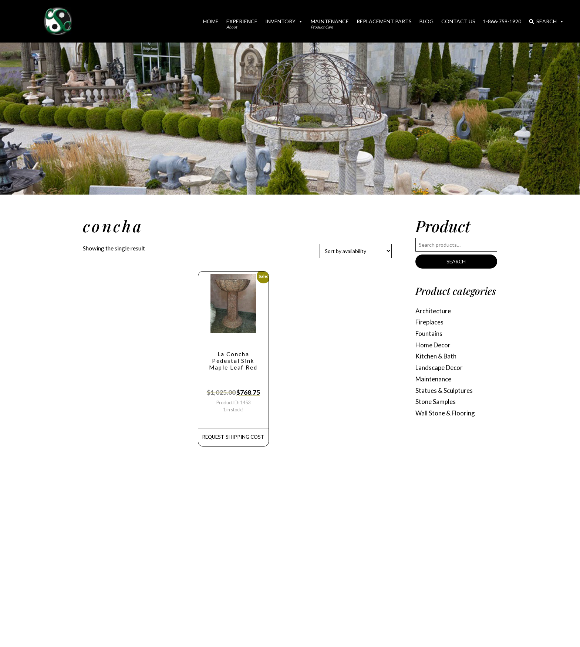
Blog (426, 21)
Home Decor (434, 346)
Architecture (434, 311)
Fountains (429, 335)
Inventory (284, 21)
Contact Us (458, 21)
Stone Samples (436, 405)
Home (211, 21)
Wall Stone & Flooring (446, 417)
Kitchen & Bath (437, 358)
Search (546, 21)
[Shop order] (356, 251)
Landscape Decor (440, 370)
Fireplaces (430, 323)
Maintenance (330, 23)
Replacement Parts (384, 21)
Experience (241, 23)
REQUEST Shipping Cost (233, 438)
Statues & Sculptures (445, 393)
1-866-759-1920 (502, 21)
